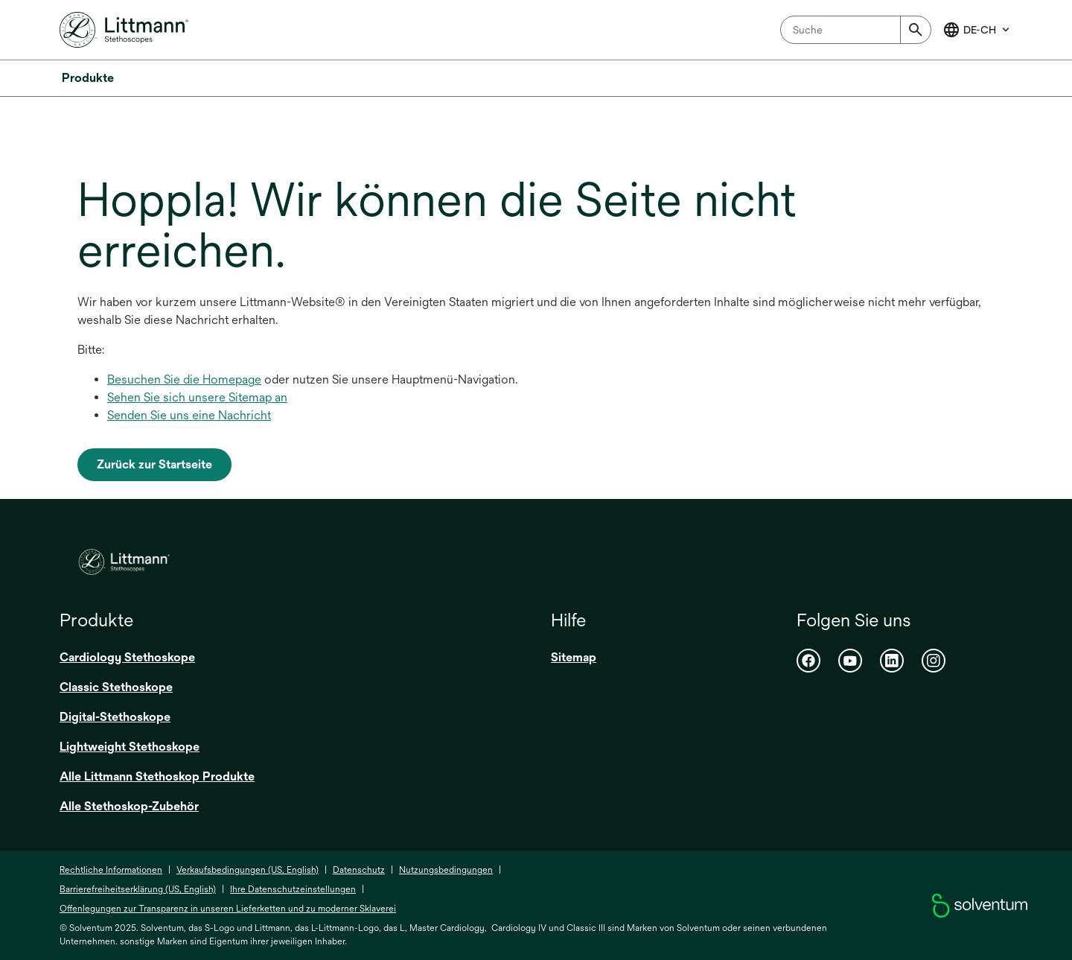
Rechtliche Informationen (111, 870)
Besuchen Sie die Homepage (184, 379)
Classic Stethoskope (116, 687)
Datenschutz (359, 870)
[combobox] (856, 29)
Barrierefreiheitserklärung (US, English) (138, 889)
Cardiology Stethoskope (127, 657)
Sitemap (573, 657)
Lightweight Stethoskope (130, 747)
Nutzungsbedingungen (446, 870)
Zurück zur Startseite (154, 464)
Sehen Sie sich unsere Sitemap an (197, 397)
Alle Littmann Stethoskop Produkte (157, 776)
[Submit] (916, 29)
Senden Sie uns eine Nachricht (189, 415)
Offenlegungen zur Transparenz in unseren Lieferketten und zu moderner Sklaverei (228, 908)
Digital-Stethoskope (115, 717)
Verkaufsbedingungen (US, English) (247, 870)
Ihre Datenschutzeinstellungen (293, 889)
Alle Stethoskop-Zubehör (129, 806)
